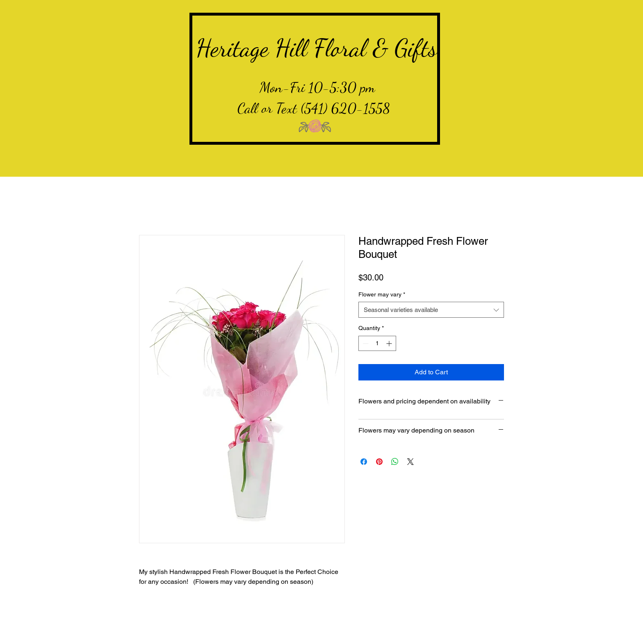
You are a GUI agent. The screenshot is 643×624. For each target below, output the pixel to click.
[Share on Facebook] (364, 462)
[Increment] (390, 343)
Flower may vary (381, 294)
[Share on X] (410, 462)
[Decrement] (365, 343)
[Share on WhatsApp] (395, 462)
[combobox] (431, 310)
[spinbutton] (377, 343)
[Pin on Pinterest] (379, 462)
